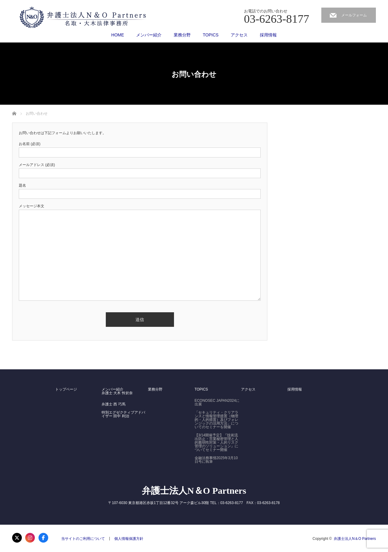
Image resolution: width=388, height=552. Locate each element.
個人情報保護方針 (128, 538)
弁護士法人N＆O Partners (194, 491)
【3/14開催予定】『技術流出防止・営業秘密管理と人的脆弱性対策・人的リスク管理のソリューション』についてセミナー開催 (216, 442)
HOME (117, 34)
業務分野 (182, 34)
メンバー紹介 (149, 34)
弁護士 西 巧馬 (113, 404)
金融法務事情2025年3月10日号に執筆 (216, 459)
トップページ (66, 389)
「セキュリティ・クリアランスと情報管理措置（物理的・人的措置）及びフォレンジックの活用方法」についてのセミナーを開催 (216, 420)
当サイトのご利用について (83, 538)
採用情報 (268, 34)
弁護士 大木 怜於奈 (117, 393)
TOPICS (211, 34)
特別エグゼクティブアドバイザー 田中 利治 (123, 414)
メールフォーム (354, 15)
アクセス (239, 34)
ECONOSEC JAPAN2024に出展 (217, 402)
